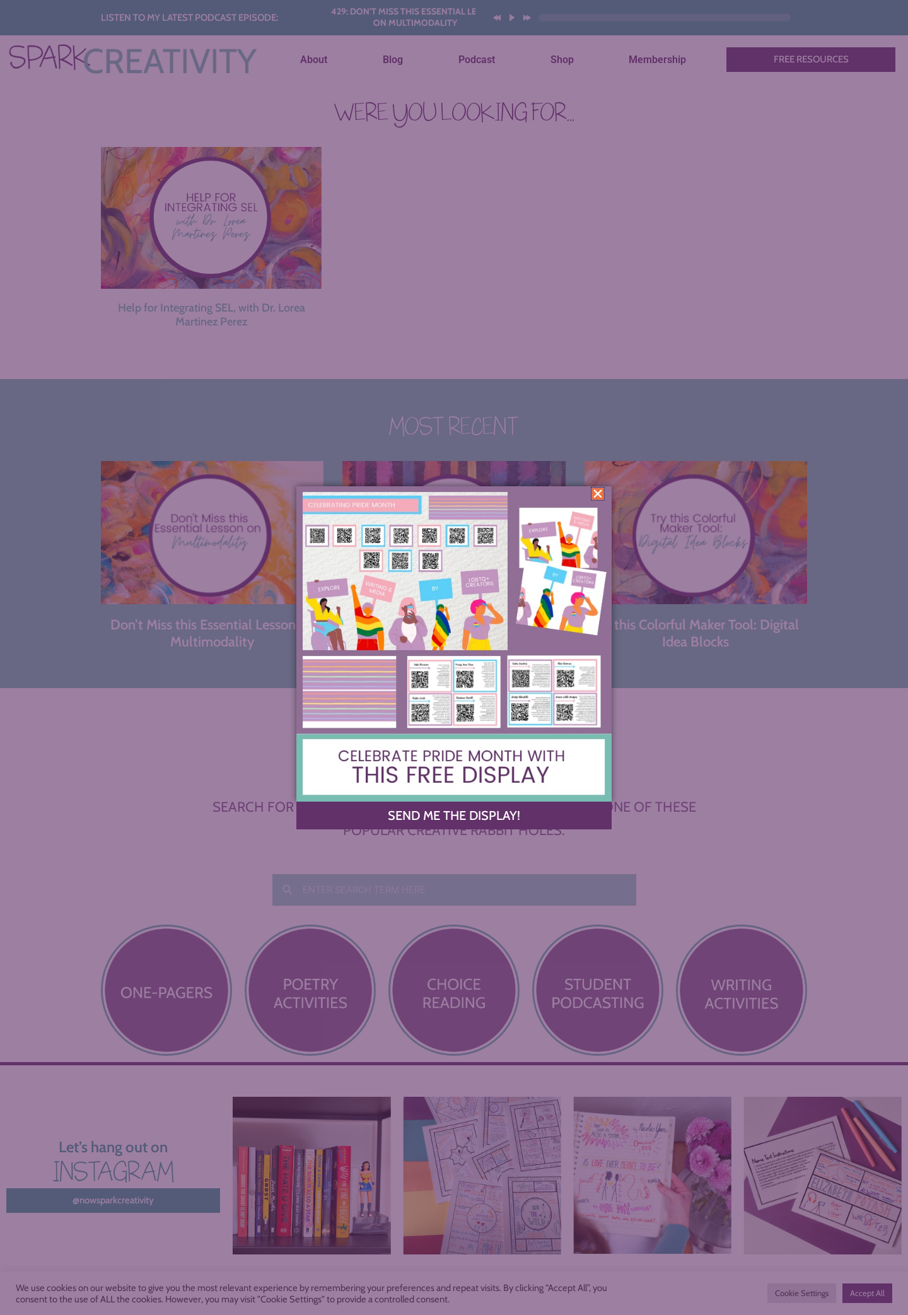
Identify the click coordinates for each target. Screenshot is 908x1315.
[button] (597, 494)
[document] (454, 657)
